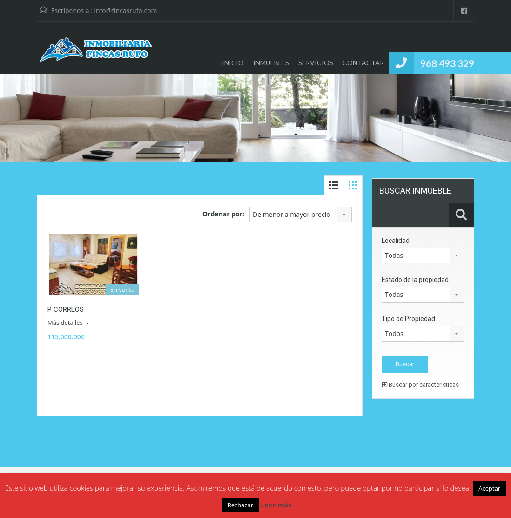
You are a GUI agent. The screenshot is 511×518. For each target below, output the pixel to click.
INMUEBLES (271, 63)
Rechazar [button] (240, 505)
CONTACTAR (363, 63)
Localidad (396, 240)
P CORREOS (65, 309)
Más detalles (67, 322)
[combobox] (300, 214)
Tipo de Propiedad (408, 319)
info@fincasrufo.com (125, 10)
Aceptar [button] (489, 488)
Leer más (276, 504)
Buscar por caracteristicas (420, 384)
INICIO (233, 63)
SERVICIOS (315, 63)
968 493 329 (447, 63)
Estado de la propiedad (415, 279)
